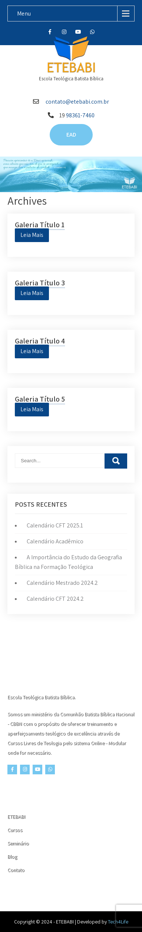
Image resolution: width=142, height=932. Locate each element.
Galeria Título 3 (40, 283)
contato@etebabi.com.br (77, 101)
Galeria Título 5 (40, 399)
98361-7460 (80, 115)
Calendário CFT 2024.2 (55, 599)
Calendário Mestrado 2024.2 (62, 583)
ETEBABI (16, 816)
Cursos (14, 830)
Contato (15, 869)
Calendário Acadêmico (55, 541)
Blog (12, 856)
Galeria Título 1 (40, 224)
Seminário (18, 843)
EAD (71, 134)
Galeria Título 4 (40, 341)
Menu (24, 13)
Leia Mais (31, 235)
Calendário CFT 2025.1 (55, 525)
